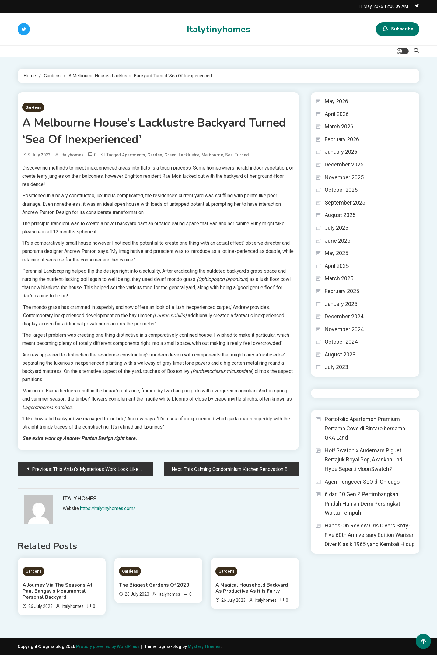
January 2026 (341, 152)
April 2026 (337, 114)
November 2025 (344, 177)
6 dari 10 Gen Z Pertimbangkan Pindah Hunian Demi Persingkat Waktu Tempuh (362, 503)
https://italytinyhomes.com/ (107, 508)
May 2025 (336, 253)
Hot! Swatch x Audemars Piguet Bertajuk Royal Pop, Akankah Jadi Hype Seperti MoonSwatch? (364, 459)
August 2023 (340, 354)
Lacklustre (189, 154)
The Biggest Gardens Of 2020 (154, 585)
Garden (154, 154)
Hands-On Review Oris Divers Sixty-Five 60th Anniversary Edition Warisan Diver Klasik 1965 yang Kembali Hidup (370, 534)
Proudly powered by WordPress (108, 646)
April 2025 (337, 266)
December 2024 (344, 316)
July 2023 (336, 367)
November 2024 (344, 329)
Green (170, 154)
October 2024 (341, 341)
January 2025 (341, 304)
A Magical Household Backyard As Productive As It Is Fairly (251, 588)
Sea (229, 154)
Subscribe (397, 29)
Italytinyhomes (218, 29)
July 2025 (336, 228)
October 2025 (341, 190)
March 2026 (339, 126)
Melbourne (212, 154)
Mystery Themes (204, 646)
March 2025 (339, 278)
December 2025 (344, 164)
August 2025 (340, 215)
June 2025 (337, 240)
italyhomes (72, 154)
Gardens (33, 107)
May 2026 (336, 101)
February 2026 (342, 139)
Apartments (133, 154)
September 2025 (345, 202)
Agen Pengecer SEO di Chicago (362, 481)
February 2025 (342, 291)
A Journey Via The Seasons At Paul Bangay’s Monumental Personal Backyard (58, 591)
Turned (242, 154)
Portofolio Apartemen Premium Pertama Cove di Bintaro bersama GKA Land (365, 428)
